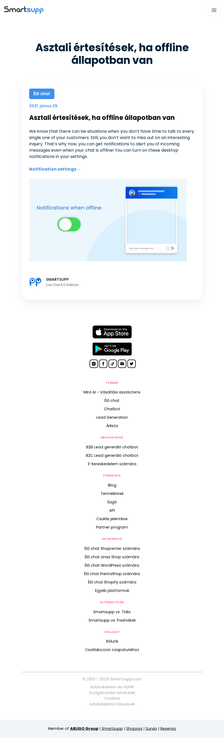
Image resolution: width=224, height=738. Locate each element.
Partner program (112, 527)
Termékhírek (112, 493)
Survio (151, 728)
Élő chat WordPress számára (112, 565)
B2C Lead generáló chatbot (112, 455)
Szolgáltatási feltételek (112, 692)
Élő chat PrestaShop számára (112, 573)
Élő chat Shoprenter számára (112, 548)
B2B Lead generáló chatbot (112, 447)
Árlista (112, 425)
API (112, 510)
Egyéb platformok (112, 590)
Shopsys (134, 728)
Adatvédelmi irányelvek (112, 704)
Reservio (168, 728)
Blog (112, 485)
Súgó (112, 502)
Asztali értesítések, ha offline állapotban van (102, 117)
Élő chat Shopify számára (112, 582)
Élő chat (112, 400)
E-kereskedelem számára (112, 464)
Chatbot (112, 409)
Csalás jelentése (112, 518)
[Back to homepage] (24, 12)
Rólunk (112, 641)
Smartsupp (112, 728)
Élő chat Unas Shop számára (112, 557)
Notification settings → (55, 169)
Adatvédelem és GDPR (112, 687)
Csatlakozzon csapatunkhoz (112, 649)
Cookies (112, 698)
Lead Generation (112, 417)
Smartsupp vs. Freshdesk (112, 620)
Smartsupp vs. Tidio (112, 611)
